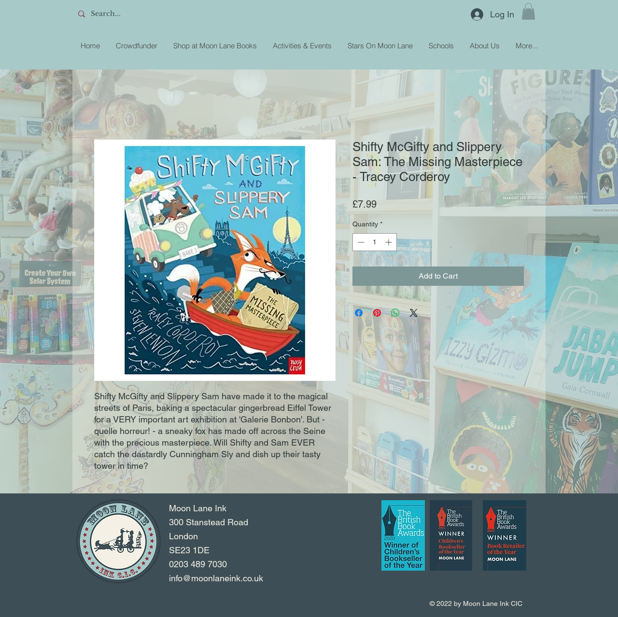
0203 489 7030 (198, 564)
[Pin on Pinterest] (377, 313)
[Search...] (145, 14)
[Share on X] (414, 313)
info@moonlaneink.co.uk (216, 578)
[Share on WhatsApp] (395, 313)
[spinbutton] (374, 242)
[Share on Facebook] (359, 313)
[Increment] (389, 242)
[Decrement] (360, 242)
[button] (528, 11)
